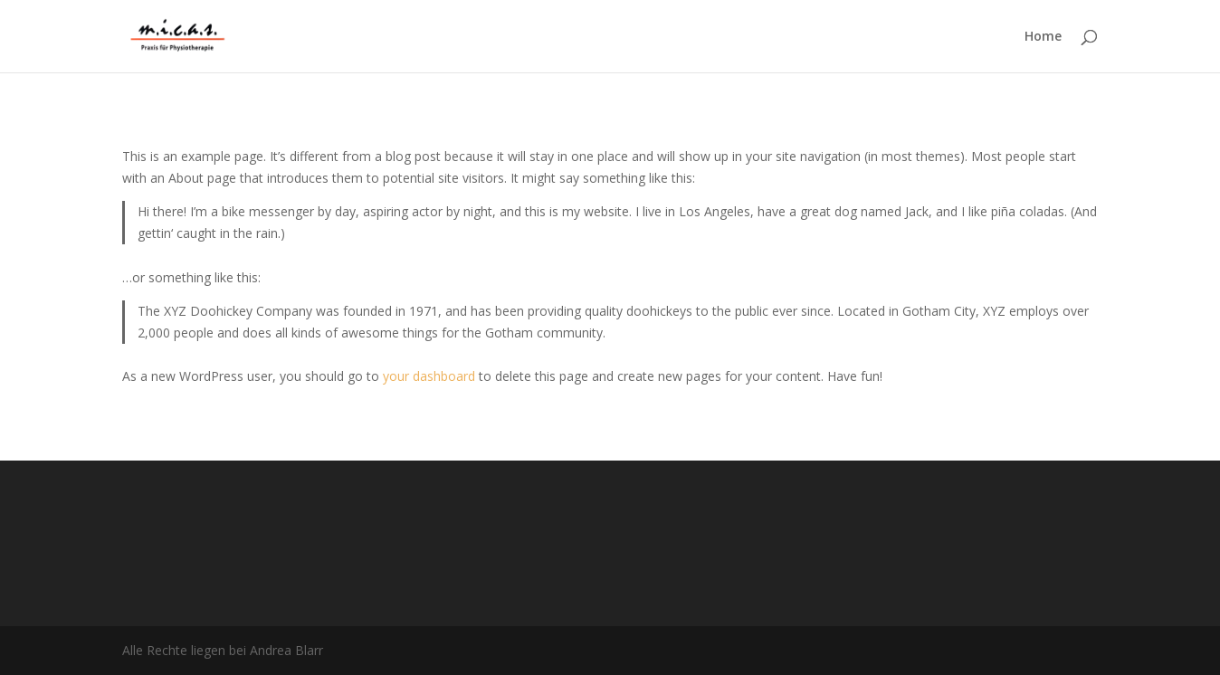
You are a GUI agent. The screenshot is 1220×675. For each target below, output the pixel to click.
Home (1043, 37)
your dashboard (429, 376)
